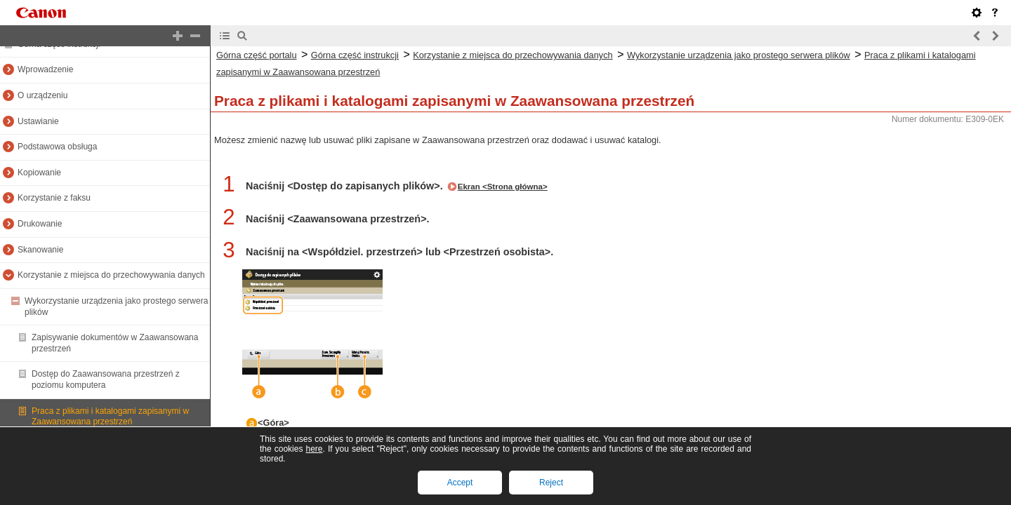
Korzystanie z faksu (54, 198)
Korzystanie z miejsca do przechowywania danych (111, 275)
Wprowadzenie (45, 69)
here (313, 449)
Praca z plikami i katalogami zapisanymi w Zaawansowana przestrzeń (110, 416)
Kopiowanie (39, 172)
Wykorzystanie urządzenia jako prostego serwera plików (738, 55)
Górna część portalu (256, 55)
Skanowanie (40, 250)
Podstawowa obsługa (57, 147)
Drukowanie (40, 224)
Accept (460, 482)
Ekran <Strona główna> (503, 186)
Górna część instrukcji (355, 55)
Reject (551, 482)
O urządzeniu (42, 95)
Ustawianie (38, 121)
